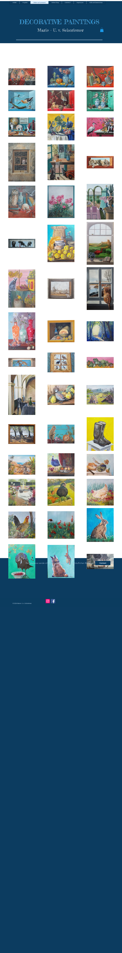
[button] (102, 30)
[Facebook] (53, 601)
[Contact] (102, 563)
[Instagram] (48, 601)
